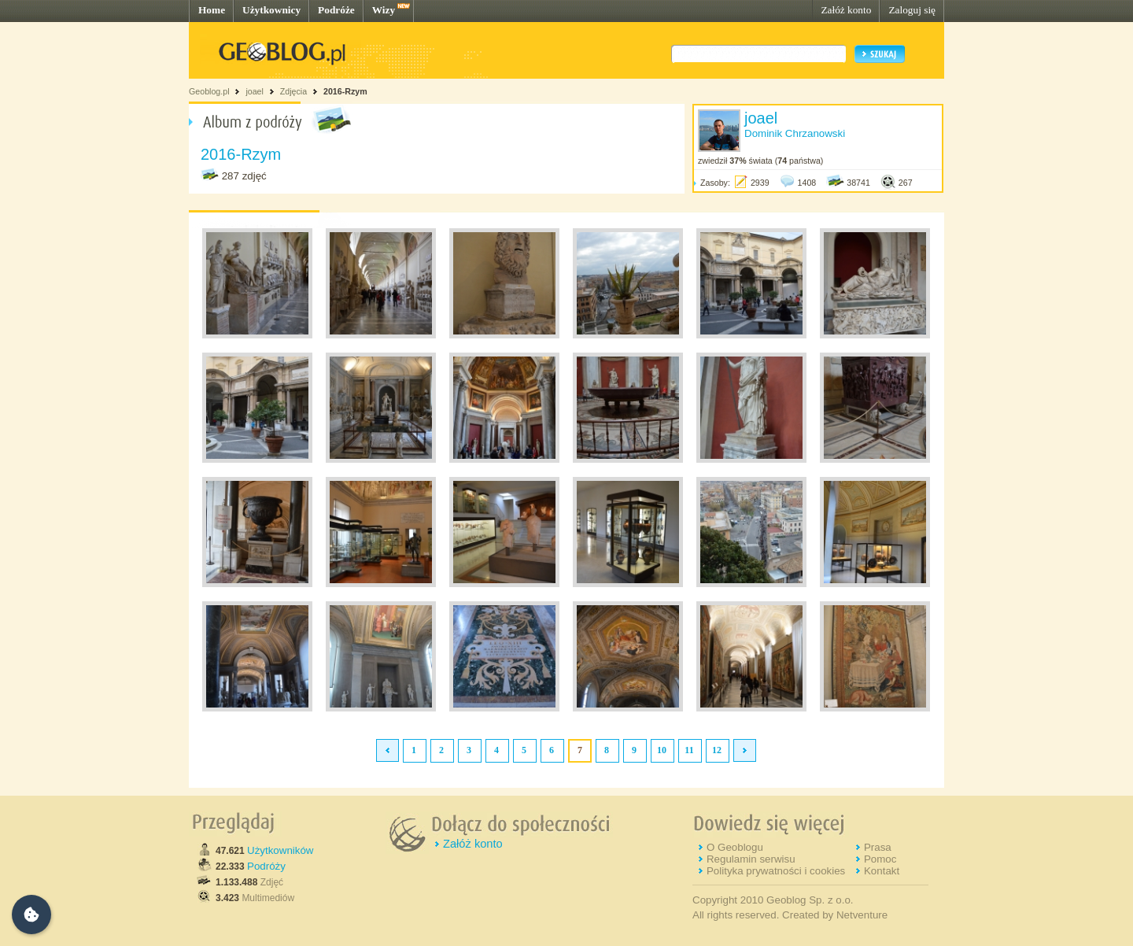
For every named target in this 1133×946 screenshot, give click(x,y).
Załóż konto (846, 10)
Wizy (383, 10)
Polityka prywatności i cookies (776, 871)
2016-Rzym (345, 91)
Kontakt (881, 871)
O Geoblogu (735, 847)
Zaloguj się (912, 10)
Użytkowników (280, 850)
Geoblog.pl (209, 91)
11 (689, 750)
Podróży (266, 866)
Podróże (336, 10)
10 (661, 750)
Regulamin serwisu (751, 859)
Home (211, 10)
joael (254, 91)
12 (717, 750)
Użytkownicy (271, 10)
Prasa (877, 847)
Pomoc (880, 859)
